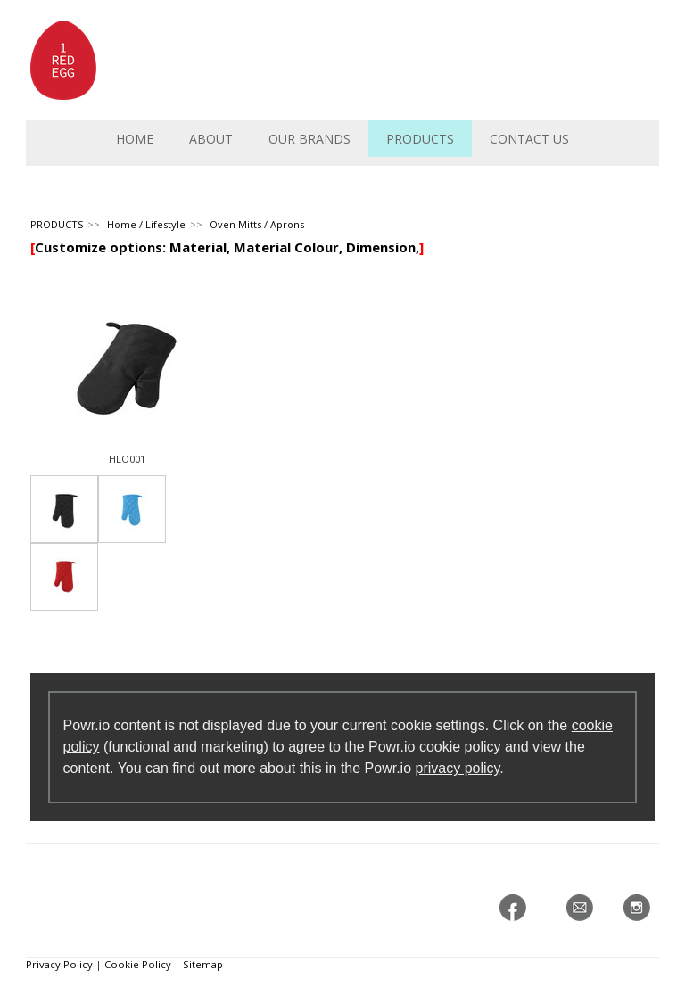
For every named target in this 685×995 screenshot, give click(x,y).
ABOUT (211, 138)
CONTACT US (529, 138)
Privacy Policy (59, 964)
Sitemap (203, 964)
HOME (134, 138)
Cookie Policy (137, 964)
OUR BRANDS (309, 138)
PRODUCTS (420, 138)
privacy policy (458, 768)
